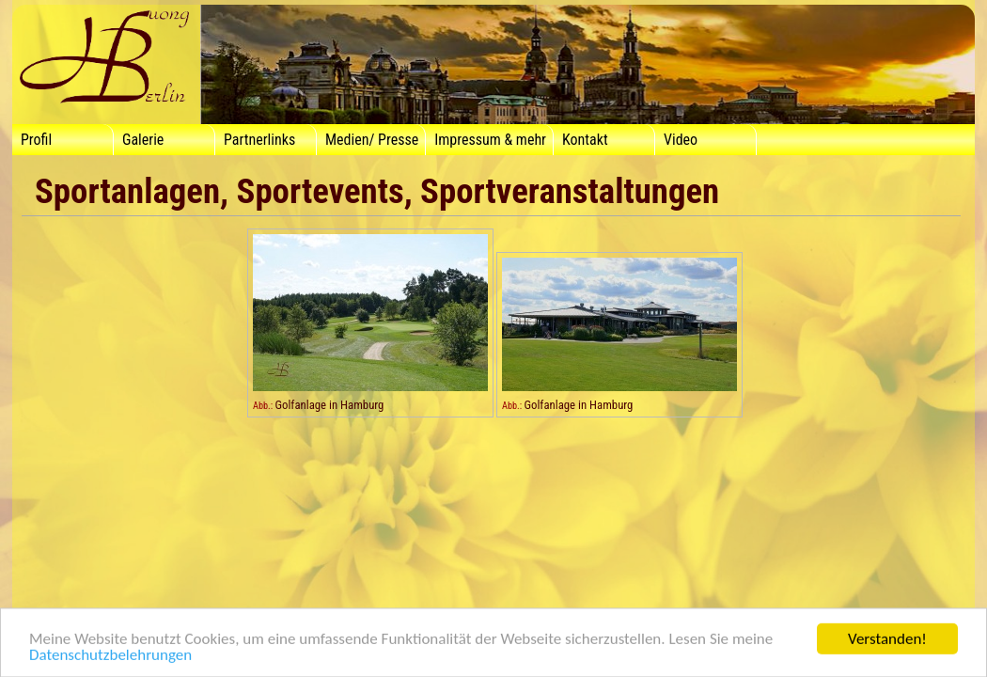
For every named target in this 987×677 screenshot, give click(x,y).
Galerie (143, 140)
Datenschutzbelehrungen (110, 659)
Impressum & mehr (490, 140)
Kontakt (585, 140)
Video (680, 140)
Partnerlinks (259, 140)
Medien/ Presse (371, 140)
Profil (36, 140)
